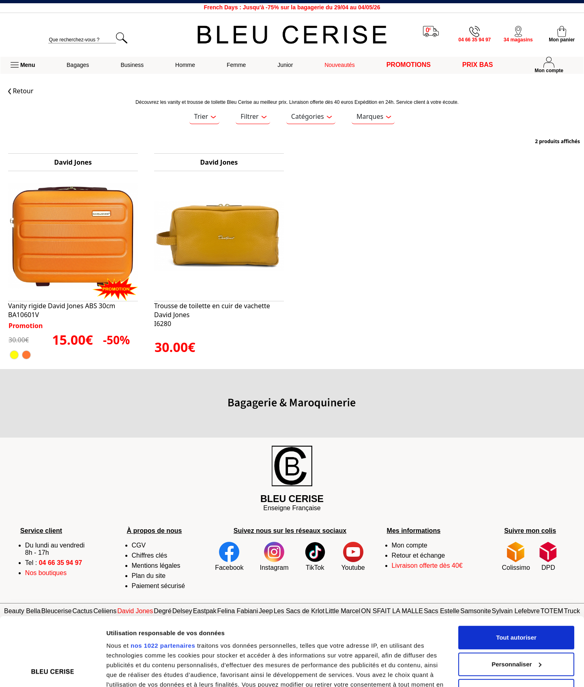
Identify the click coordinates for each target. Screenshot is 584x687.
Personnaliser (516, 600)
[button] (22, 65)
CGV (139, 545)
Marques (373, 116)
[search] (82, 39)
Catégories (311, 116)
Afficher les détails (133, 671)
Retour (20, 90)
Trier (205, 116)
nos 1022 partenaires (163, 581)
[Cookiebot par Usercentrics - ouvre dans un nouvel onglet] (52, 671)
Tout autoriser (516, 573)
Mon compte (409, 545)
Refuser (516, 626)
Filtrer (253, 116)
